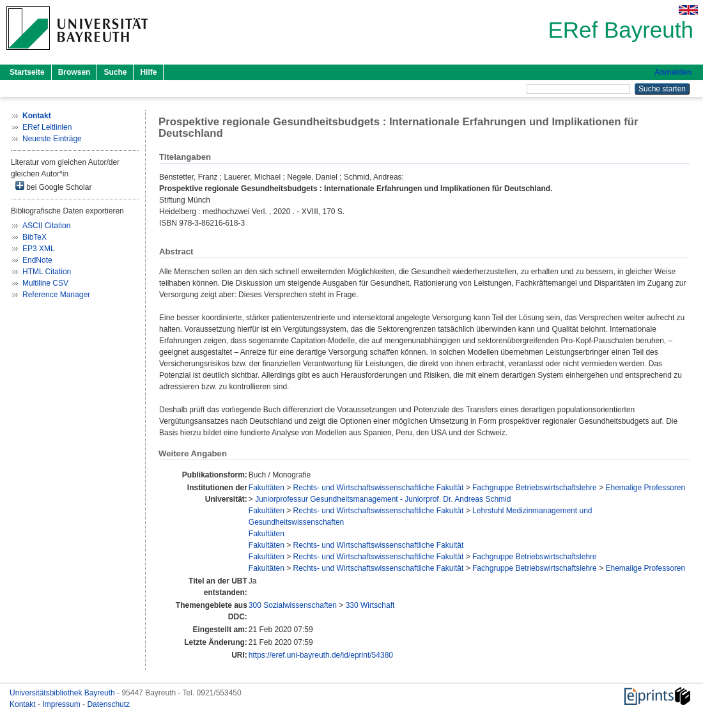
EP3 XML (38, 248)
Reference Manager (56, 294)
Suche (115, 72)
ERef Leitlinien (47, 127)
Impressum (62, 704)
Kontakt (24, 704)
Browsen (74, 72)
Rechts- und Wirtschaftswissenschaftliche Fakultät (378, 487)
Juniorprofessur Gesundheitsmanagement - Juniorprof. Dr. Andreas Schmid (383, 499)
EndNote (37, 260)
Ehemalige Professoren (645, 487)
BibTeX (34, 237)
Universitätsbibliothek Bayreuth (63, 692)
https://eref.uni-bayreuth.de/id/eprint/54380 (321, 655)
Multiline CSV (45, 283)
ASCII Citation (46, 225)
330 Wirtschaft (370, 605)
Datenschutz (108, 704)
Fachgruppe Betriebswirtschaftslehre (534, 487)
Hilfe (148, 72)
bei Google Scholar (53, 186)
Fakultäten (266, 487)
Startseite (27, 72)
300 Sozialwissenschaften (293, 605)
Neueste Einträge (52, 138)
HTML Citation (46, 271)
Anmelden (672, 72)
